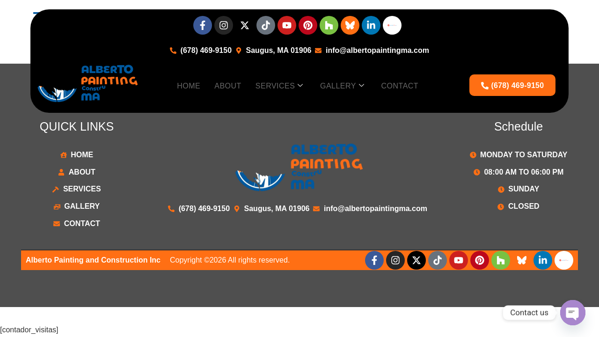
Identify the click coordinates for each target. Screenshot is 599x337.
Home (188, 85)
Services (279, 86)
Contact (399, 85)
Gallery (342, 86)
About (227, 85)
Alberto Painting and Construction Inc (93, 260)
